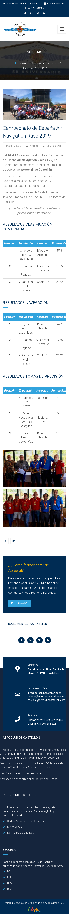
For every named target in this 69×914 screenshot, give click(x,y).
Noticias (34, 145)
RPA (7, 888)
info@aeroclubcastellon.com (22, 3)
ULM (7, 883)
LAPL (8, 877)
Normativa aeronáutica (18, 832)
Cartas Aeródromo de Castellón (23, 821)
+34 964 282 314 (55, 3)
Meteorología (13, 826)
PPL (7, 871)
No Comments (53, 145)
